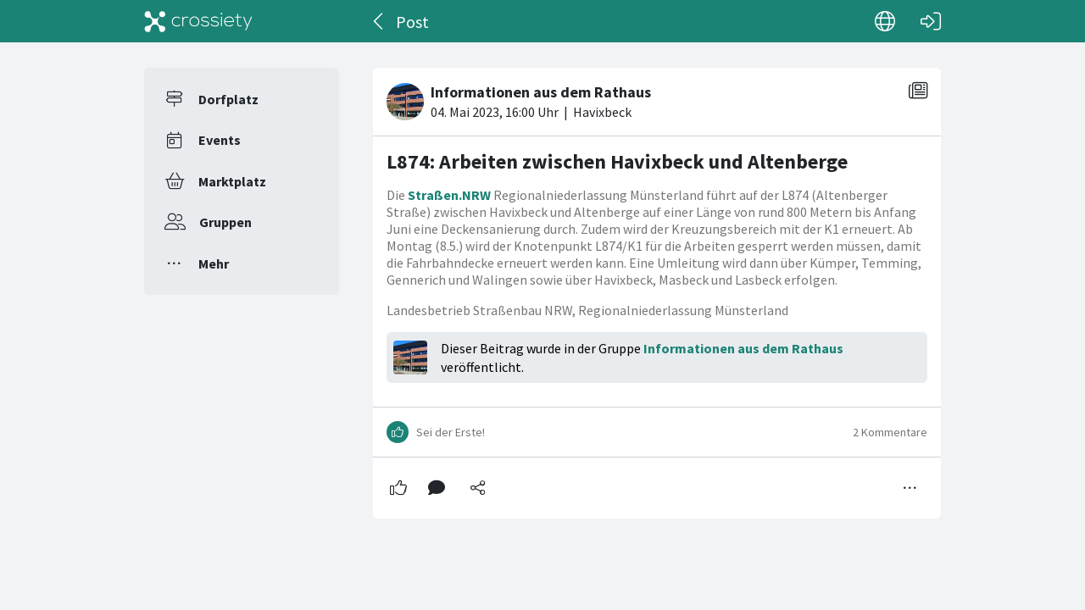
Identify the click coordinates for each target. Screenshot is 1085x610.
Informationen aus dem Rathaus (743, 348)
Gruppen (225, 222)
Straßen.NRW (449, 194)
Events (219, 139)
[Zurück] (379, 21)
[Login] (930, 21)
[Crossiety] (198, 21)
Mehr (213, 263)
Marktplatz (232, 181)
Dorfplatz (228, 99)
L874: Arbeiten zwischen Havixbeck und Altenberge (617, 161)
